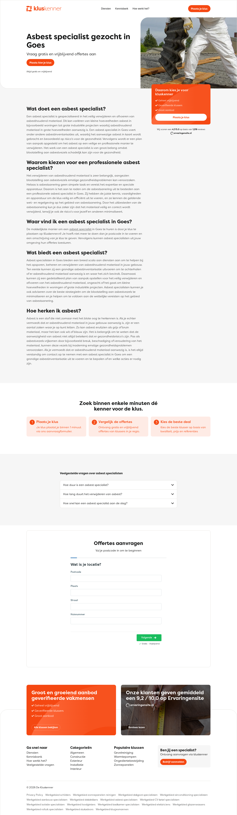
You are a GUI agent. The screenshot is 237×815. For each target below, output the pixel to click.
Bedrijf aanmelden (173, 761)
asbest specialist (80, 229)
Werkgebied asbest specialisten (119, 799)
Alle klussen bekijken (46, 727)
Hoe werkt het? (141, 8)
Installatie (76, 765)
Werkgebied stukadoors (79, 809)
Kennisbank (121, 8)
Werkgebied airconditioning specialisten (184, 795)
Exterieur (76, 761)
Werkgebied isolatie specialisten (46, 804)
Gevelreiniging (123, 753)
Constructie (77, 757)
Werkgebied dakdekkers (84, 799)
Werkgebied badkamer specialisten (118, 804)
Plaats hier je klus (40, 62)
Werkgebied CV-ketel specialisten (159, 799)
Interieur (75, 769)
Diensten (106, 8)
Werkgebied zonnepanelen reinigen (94, 795)
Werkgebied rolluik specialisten (45, 809)
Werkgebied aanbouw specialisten (47, 799)
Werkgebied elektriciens (156, 804)
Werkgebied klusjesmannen (112, 809)
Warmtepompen (125, 757)
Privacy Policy (35, 795)
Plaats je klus (199, 8)
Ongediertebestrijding (129, 761)
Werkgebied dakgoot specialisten (138, 795)
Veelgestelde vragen (40, 765)
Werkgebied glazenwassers (189, 804)
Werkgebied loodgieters (81, 804)
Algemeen (77, 753)
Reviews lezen (136, 727)
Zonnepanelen (124, 765)
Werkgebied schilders (58, 795)
